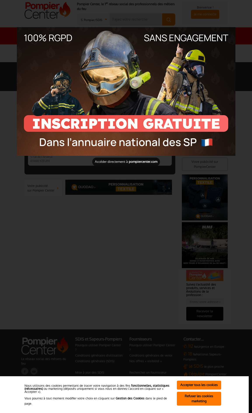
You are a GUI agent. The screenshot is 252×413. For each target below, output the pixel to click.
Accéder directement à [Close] (126, 161)
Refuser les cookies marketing (199, 398)
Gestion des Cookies (130, 398)
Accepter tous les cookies (199, 385)
